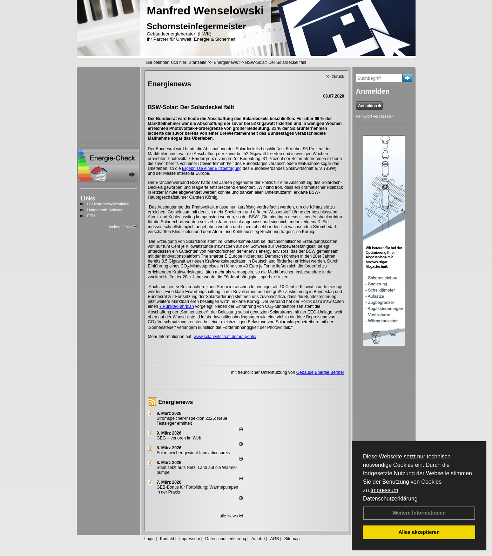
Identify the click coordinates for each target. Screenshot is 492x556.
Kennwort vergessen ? (375, 116)
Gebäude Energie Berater (320, 372)
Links (88, 198)
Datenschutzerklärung (390, 499)
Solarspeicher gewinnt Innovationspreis (193, 452)
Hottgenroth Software (105, 210)
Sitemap (291, 538)
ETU (91, 216)
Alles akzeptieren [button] (419, 532)
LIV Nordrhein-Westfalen (108, 204)
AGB (274, 538)
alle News (231, 516)
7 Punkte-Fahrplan (176, 306)
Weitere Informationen (419, 513)
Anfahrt (258, 538)
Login (149, 538)
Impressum (384, 490)
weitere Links (122, 227)
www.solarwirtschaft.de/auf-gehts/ (225, 336)
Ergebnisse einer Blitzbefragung (212, 168)
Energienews (176, 402)
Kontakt (167, 538)
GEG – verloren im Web (179, 438)
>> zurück (335, 76)
